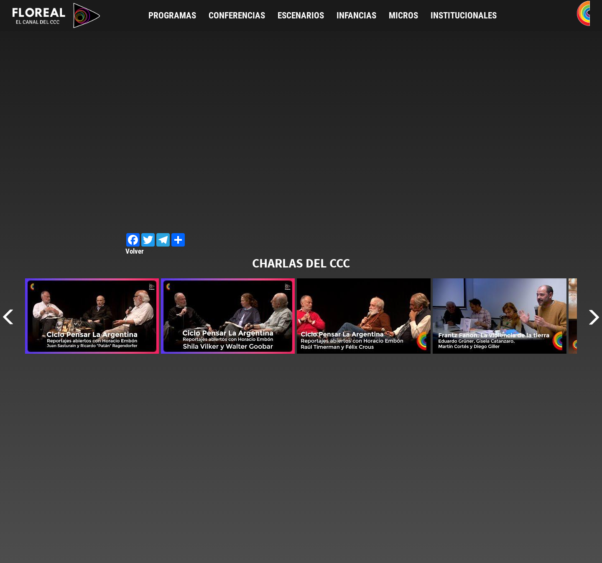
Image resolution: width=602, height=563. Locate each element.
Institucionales (464, 15)
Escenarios (301, 15)
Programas (172, 15)
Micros (403, 15)
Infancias (356, 15)
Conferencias (237, 15)
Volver (134, 251)
